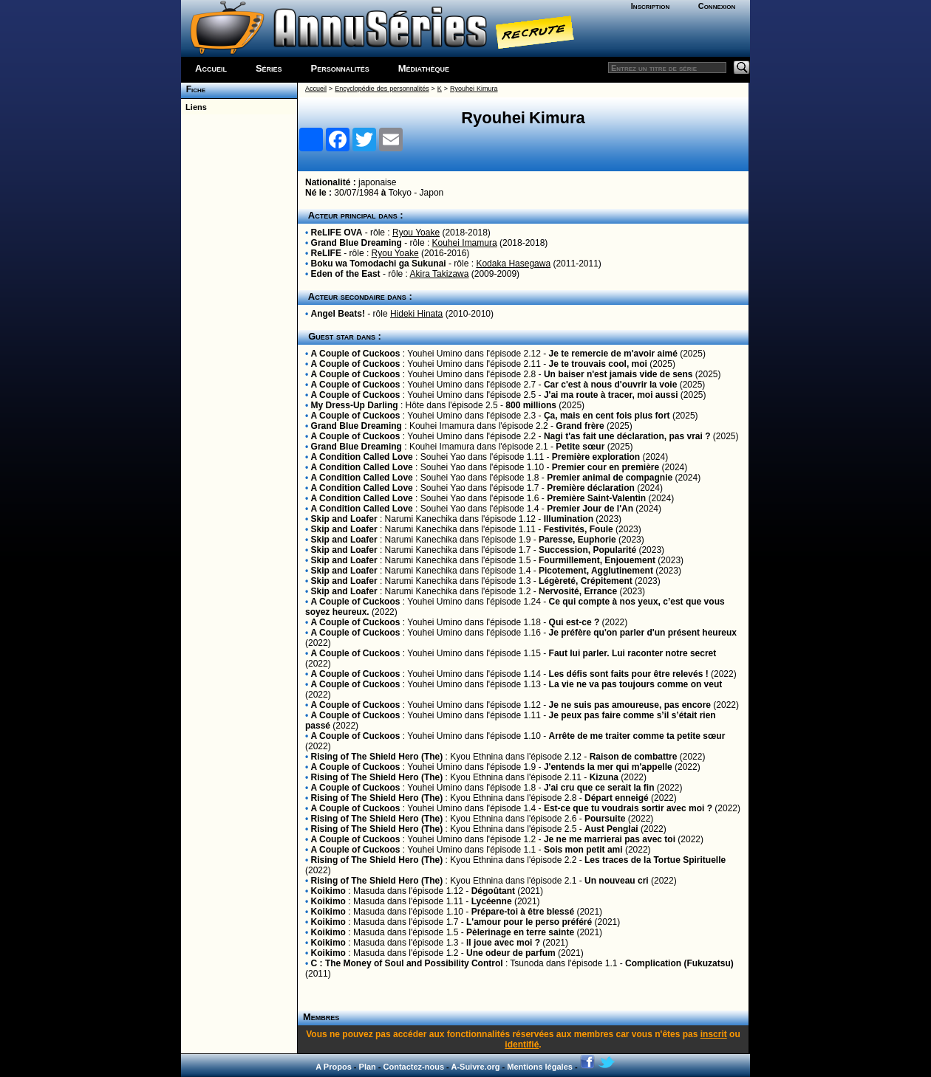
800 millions (530, 405)
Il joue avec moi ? (503, 942)
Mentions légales (540, 1066)
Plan (367, 1066)
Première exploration (596, 457)
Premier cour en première (605, 467)
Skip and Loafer (344, 519)
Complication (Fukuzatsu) (679, 963)
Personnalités (340, 68)
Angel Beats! (338, 314)
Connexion (717, 5)
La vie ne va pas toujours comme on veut (636, 684)
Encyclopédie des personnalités (382, 88)
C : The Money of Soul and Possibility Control (407, 963)
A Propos (334, 1066)
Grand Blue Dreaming (356, 243)
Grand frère (580, 426)
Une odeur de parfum (511, 953)
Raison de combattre (634, 756)
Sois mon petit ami (583, 849)
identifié (522, 1044)
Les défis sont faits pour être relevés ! (629, 674)
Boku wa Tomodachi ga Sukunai (378, 263)
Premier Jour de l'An (590, 508)
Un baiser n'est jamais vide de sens (618, 374)
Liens (194, 107)
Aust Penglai (611, 829)
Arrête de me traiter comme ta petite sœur (637, 736)
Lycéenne (491, 901)
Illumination (568, 519)
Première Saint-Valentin (596, 498)
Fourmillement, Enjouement (597, 560)
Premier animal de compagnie (609, 477)
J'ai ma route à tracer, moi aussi (611, 395)
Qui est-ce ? (574, 622)
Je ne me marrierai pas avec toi (609, 839)
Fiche (193, 89)
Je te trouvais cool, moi (598, 364)
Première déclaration (591, 488)
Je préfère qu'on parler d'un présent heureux (643, 632)
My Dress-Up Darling (354, 405)
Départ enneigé (616, 798)
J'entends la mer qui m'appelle (608, 767)
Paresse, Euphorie (577, 539)
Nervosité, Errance (578, 591)
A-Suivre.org (475, 1066)
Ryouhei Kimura (473, 88)
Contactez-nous (414, 1066)
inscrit (713, 1034)
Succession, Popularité (587, 550)
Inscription (650, 5)
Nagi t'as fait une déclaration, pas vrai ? (627, 436)
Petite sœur (580, 446)
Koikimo (328, 891)
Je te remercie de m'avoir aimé (613, 353)
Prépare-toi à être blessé (522, 911)
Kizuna (604, 777)
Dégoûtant (493, 891)
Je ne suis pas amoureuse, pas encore (630, 705)
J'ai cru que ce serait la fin (599, 787)
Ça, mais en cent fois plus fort (607, 415)
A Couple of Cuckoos (355, 353)
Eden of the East (346, 274)
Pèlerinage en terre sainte (520, 932)
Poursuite (604, 818)
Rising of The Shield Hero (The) (377, 756)
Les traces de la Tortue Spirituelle (655, 860)
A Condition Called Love (362, 457)
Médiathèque (423, 68)
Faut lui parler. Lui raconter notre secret (633, 653)
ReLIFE (326, 253)
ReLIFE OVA (337, 232)
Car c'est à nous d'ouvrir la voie (610, 384)
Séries (269, 68)
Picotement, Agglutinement (596, 570)
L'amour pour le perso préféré (529, 922)
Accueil (211, 68)
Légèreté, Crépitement (585, 581)
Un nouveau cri (616, 880)
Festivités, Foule (578, 529)
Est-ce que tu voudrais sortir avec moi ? (628, 808)
